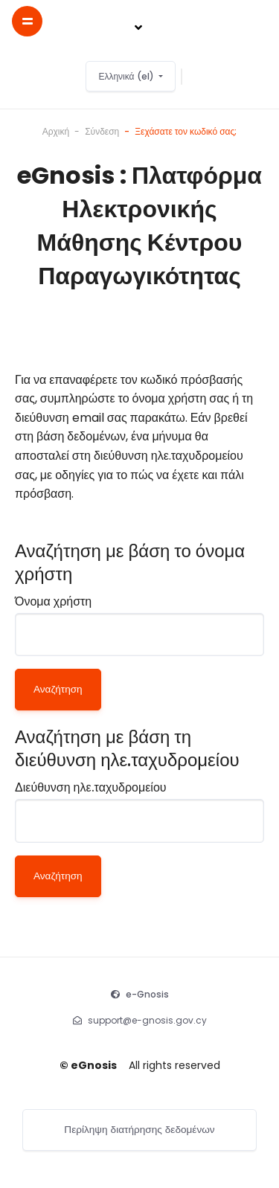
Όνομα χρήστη (53, 601)
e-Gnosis (147, 994)
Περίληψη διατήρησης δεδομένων (139, 1130)
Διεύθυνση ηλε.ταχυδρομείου (91, 787)
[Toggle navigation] (138, 27)
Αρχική (55, 131)
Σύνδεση (102, 131)
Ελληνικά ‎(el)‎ (126, 76)
